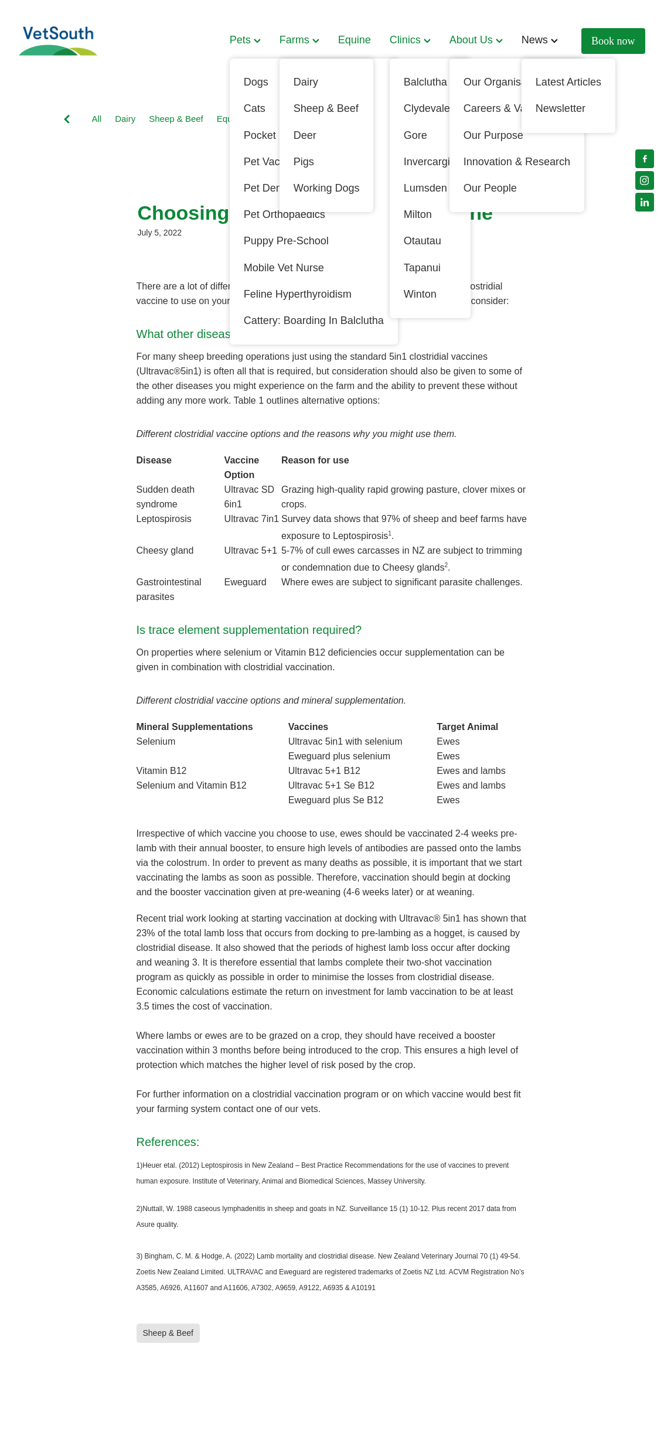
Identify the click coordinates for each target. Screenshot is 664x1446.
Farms (299, 40)
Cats (433, 119)
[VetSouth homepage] (81, 41)
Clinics (410, 40)
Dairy (125, 119)
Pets (245, 40)
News (540, 40)
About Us (476, 40)
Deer (400, 119)
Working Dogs (350, 119)
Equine (354, 40)
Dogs (299, 119)
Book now (613, 41)
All (97, 119)
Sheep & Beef (176, 119)
